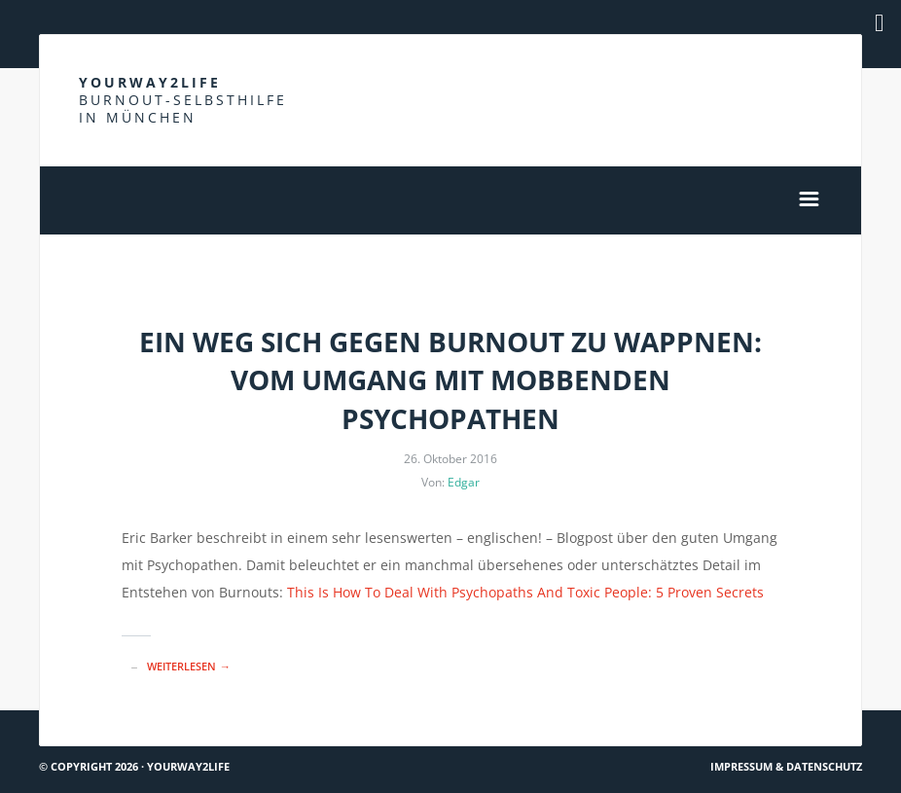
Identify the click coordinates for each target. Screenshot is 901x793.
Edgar (464, 482)
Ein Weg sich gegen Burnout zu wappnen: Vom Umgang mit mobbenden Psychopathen (450, 379)
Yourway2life (183, 99)
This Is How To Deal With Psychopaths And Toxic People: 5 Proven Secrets (525, 592)
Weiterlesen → (188, 666)
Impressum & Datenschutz (786, 766)
